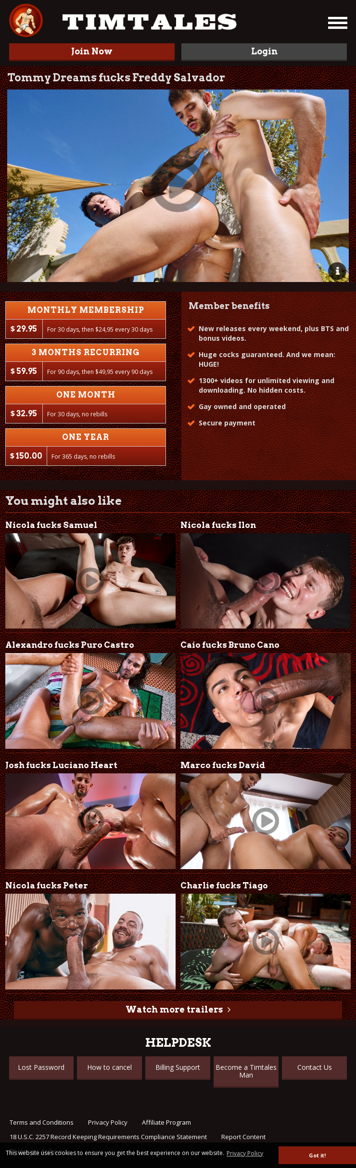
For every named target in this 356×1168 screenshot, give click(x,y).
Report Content (243, 1136)
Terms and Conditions (42, 1122)
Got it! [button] (317, 1155)
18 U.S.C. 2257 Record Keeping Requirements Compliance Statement (108, 1136)
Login (264, 51)
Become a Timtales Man (246, 1071)
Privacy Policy (107, 1122)
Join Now (92, 51)
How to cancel (109, 1067)
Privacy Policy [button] (245, 1153)
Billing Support (177, 1067)
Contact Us (314, 1067)
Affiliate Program (166, 1122)
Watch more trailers (174, 1009)
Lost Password (41, 1067)
